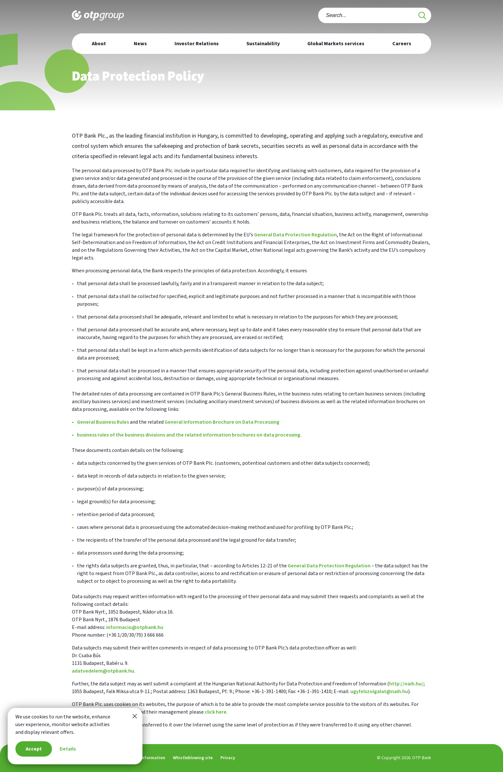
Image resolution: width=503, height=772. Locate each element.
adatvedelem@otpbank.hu (103, 670)
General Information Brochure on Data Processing (222, 422)
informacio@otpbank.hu (134, 627)
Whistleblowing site (193, 758)
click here (215, 712)
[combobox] (374, 15)
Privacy (227, 758)
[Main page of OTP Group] (98, 14)
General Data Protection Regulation (295, 234)
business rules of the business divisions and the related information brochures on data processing (188, 434)
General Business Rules (103, 422)
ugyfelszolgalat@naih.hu (379, 691)
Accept (34, 748)
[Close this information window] (135, 716)
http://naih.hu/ (406, 683)
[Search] (422, 15)
